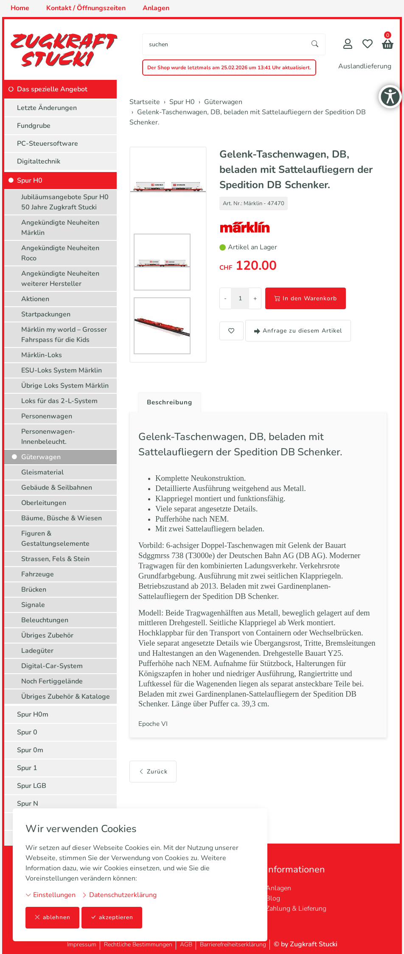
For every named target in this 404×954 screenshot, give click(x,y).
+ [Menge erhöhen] (255, 298)
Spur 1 (27, 768)
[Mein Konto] (347, 45)
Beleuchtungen (44, 620)
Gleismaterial (42, 472)
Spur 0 (27, 732)
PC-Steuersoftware (47, 143)
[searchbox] (224, 44)
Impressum (81, 944)
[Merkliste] (367, 45)
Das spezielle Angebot (52, 89)
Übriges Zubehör (47, 635)
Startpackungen (45, 314)
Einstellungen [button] (50, 895)
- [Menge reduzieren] (225, 298)
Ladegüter (37, 650)
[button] (387, 45)
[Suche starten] (315, 44)
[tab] (167, 400)
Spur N (27, 803)
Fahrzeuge (37, 574)
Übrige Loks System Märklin (65, 385)
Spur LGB (31, 785)
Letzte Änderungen (47, 108)
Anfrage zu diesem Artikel (298, 331)
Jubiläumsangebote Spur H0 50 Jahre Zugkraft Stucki (65, 202)
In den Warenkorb (305, 298)
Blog (273, 898)
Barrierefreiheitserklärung (233, 944)
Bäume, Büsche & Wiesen (61, 518)
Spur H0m (32, 714)
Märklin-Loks (41, 355)
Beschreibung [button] (171, 402)
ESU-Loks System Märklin (61, 370)
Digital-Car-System (52, 666)
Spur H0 (29, 180)
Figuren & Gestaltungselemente (55, 538)
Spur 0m (30, 750)
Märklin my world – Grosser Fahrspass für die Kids (64, 334)
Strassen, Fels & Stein (55, 559)
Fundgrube (33, 125)
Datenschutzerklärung (119, 895)
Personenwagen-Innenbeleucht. (48, 436)
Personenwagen (46, 416)
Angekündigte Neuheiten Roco (60, 253)
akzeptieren (112, 917)
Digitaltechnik (38, 161)
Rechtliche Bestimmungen (138, 944)
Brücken (33, 589)
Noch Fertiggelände (52, 681)
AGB (186, 944)
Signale (33, 605)
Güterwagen (41, 457)
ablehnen (52, 917)
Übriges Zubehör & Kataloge (65, 696)
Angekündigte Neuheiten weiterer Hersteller (60, 278)
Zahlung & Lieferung (296, 908)
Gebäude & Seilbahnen (56, 487)
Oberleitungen (43, 503)
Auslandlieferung (364, 66)
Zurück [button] (153, 783)
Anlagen (278, 888)
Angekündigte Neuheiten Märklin (60, 227)
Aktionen (35, 299)
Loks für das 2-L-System (59, 401)
